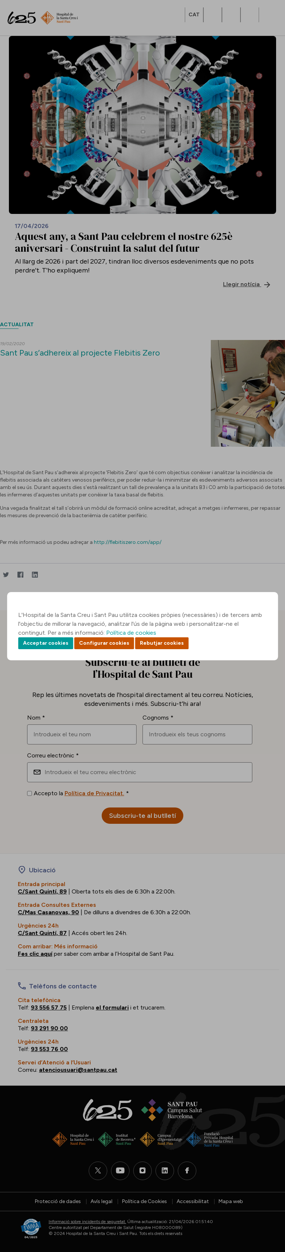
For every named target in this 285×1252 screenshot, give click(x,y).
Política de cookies (131, 632)
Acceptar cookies (45, 643)
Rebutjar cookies (162, 643)
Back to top (266, 1205)
